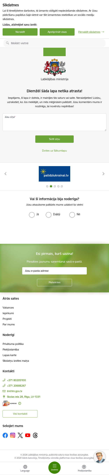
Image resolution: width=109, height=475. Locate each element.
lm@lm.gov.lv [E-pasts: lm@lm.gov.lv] (14, 391)
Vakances (8, 307)
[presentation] (29, 231)
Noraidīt (20, 32)
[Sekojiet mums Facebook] (5, 435)
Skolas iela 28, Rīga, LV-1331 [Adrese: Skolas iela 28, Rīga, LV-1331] (24, 396)
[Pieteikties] (54, 282)
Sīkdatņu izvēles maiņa (16, 360)
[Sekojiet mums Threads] (35, 435)
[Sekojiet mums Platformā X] (20, 435)
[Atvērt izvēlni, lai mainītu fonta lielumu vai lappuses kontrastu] (84, 469)
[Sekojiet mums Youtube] (27, 435)
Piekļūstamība (11, 349)
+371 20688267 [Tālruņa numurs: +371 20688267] (16, 385)
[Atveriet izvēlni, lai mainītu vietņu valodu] (25, 469)
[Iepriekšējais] (5, 174)
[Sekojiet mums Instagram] (12, 435)
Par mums (9, 324)
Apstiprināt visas (57, 32)
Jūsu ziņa (9, 117)
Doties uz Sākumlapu (54, 150)
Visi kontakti (20, 413)
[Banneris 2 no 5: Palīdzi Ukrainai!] (54, 173)
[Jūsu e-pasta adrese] (54, 271)
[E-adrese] (10, 403)
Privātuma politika (13, 344)
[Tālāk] (103, 174)
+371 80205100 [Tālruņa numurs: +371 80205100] (16, 380)
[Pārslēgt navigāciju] (54, 467)
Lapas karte (9, 355)
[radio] (34, 214)
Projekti (7, 318)
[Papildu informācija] (19, 403)
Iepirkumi (8, 313)
